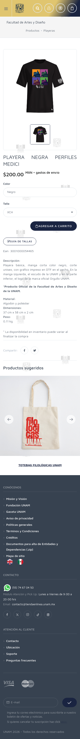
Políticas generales (19, 524)
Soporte (11, 653)
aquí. (64, 721)
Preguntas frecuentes (21, 660)
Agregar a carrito (53, 226)
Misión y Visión (16, 499)
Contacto (12, 641)
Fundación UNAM (18, 505)
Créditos (12, 537)
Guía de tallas (19, 241)
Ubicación (13, 647)
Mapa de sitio (15, 556)
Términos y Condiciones (22, 531)
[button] (37, 8)
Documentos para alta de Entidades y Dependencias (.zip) (32, 546)
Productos (32, 30)
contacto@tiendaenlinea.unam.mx (33, 604)
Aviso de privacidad (19, 518)
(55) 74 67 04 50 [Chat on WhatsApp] (18, 587)
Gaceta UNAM (15, 511)
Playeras (49, 30)
